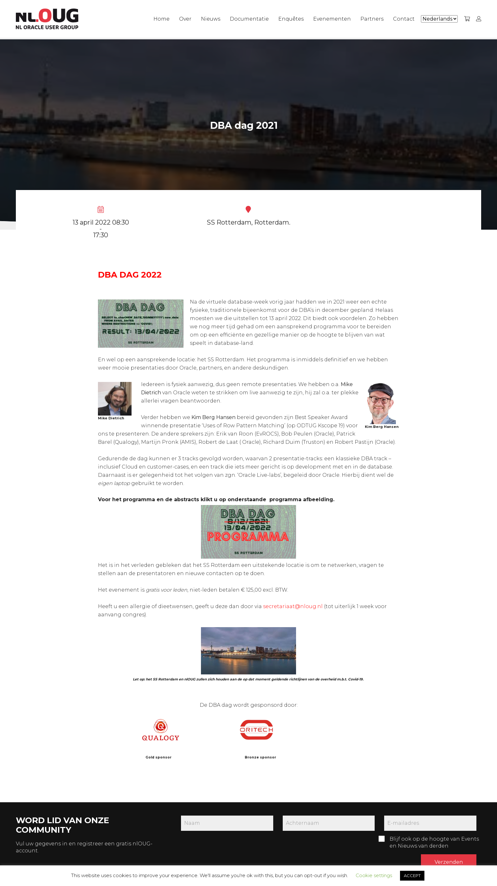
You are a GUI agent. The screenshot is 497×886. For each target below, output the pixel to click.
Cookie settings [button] (374, 875)
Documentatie (249, 19)
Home (161, 19)
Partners (372, 19)
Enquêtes (291, 19)
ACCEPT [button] (412, 875)
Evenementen (332, 19)
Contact (404, 19)
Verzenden (449, 862)
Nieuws (210, 19)
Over (185, 19)
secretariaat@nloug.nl (293, 606)
